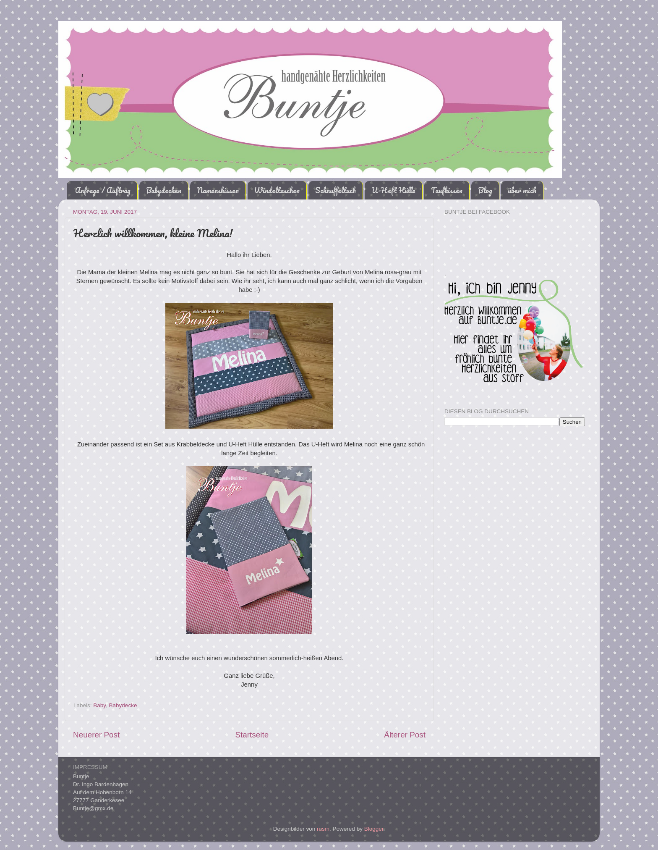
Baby (99, 705)
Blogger (374, 829)
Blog (485, 190)
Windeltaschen (277, 190)
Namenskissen (218, 190)
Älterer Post (405, 734)
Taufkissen (446, 190)
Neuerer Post (96, 734)
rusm (323, 829)
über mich (522, 190)
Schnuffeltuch (335, 190)
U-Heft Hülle (393, 190)
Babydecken (163, 190)
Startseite (252, 734)
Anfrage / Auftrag (103, 190)
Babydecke (123, 705)
